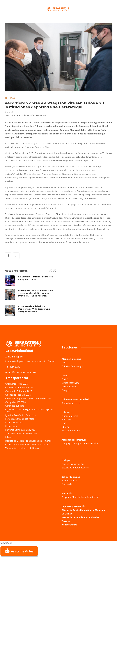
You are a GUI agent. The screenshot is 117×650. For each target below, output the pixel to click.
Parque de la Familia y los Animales (80, 517)
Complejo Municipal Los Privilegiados (80, 443)
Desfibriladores (69, 386)
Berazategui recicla (71, 403)
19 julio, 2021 (9, 112)
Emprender (67, 484)
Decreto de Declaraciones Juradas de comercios (29, 440)
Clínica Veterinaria (71, 382)
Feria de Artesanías (71, 430)
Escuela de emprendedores (75, 467)
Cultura (66, 412)
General (10, 98)
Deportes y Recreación (73, 506)
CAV (64, 362)
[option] (30, 295)
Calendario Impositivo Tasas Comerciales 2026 (28, 398)
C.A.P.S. (65, 379)
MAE (64, 423)
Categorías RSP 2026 (15, 402)
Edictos (8, 437)
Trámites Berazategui (72, 366)
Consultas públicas (14, 405)
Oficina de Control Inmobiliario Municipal (83, 510)
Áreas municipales (14, 356)
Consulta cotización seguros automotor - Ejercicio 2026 (29, 410)
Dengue (65, 390)
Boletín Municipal (14, 422)
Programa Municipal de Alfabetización (80, 497)
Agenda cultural (69, 480)
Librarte (65, 426)
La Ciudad (67, 513)
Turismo (66, 521)
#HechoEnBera (69, 524)
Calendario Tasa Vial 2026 (18, 394)
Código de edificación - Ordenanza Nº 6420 (26, 444)
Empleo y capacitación (73, 463)
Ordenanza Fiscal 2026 (16, 383)
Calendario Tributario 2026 (18, 391)
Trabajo (66, 460)
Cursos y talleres (70, 415)
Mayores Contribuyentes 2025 (20, 429)
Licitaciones (11, 426)
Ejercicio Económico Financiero (20, 415)
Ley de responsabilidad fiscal (19, 418)
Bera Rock (66, 419)
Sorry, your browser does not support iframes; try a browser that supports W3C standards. (23, 579)
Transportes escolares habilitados (22, 448)
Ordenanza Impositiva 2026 (19, 387)
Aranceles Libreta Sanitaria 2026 (21, 433)
